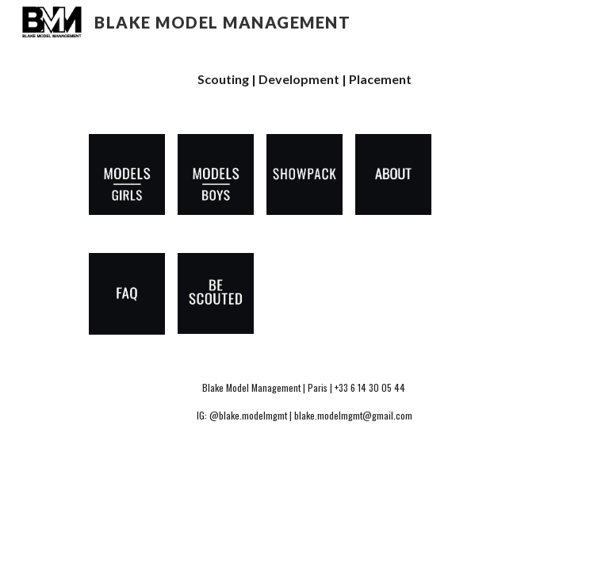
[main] (304, 79)
